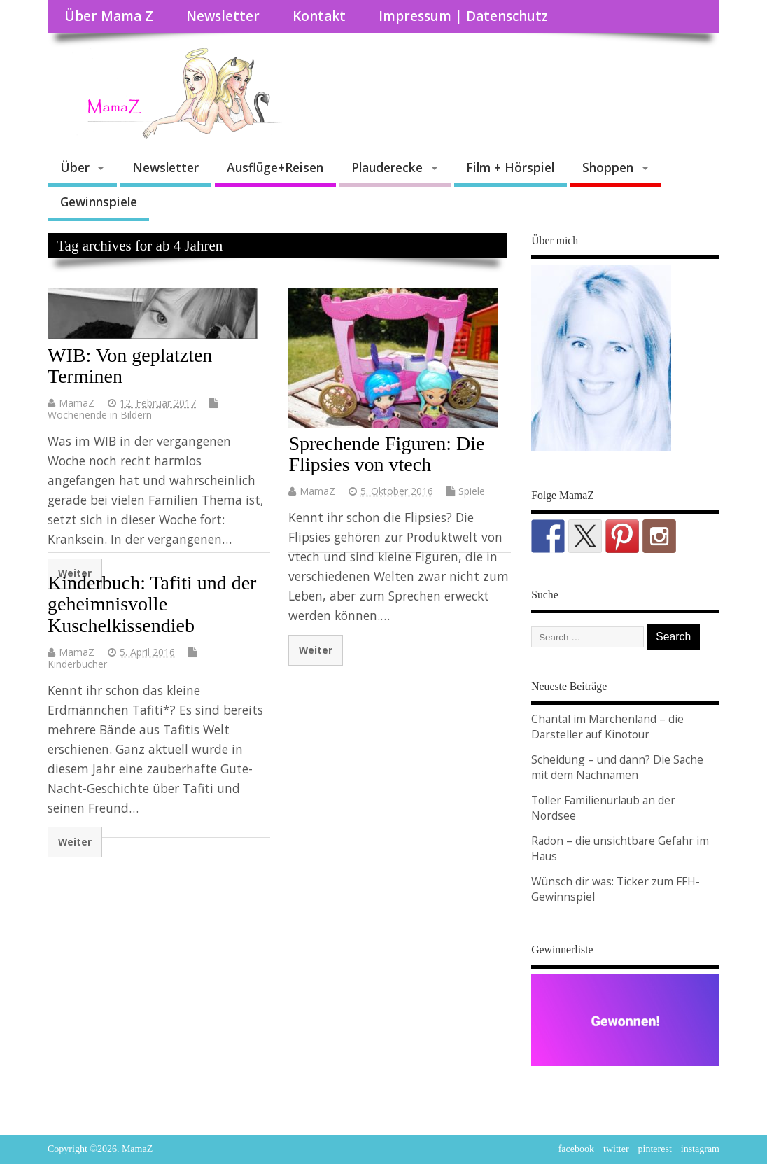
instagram (700, 1149)
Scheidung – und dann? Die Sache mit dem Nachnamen (617, 767)
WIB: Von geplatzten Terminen (130, 366)
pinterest (655, 1149)
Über (75, 167)
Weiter (315, 650)
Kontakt (319, 16)
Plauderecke (387, 167)
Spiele (471, 491)
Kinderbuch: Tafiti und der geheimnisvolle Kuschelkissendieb (152, 604)
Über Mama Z (108, 16)
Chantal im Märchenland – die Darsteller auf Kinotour (607, 726)
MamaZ (76, 402)
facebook (576, 1149)
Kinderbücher (77, 664)
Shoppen (607, 167)
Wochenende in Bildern (100, 414)
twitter (616, 1149)
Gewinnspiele (98, 201)
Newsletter (223, 16)
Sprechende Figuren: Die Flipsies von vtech (386, 454)
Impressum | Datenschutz (463, 16)
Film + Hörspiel (510, 167)
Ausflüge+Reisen (275, 167)
